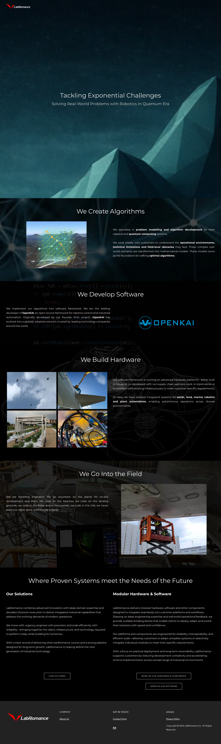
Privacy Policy (173, 719)
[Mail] (114, 728)
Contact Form (120, 719)
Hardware (184, 7)
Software (205, 7)
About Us (64, 719)
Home (147, 7)
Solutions (165, 7)
